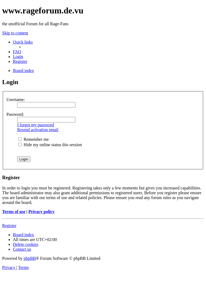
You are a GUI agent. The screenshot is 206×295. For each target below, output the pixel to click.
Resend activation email (37, 129)
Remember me (33, 139)
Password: (15, 114)
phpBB (30, 258)
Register (9, 225)
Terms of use (13, 211)
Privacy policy (41, 211)
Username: (15, 99)
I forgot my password (35, 125)
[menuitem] (17, 51)
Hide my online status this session (50, 144)
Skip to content (15, 33)
